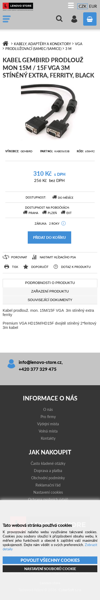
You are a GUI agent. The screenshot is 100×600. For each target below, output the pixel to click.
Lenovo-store (20, 7)
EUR (93, 6)
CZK (82, 6)
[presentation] (50, 283)
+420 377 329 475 (38, 369)
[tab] (50, 283)
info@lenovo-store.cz (40, 362)
